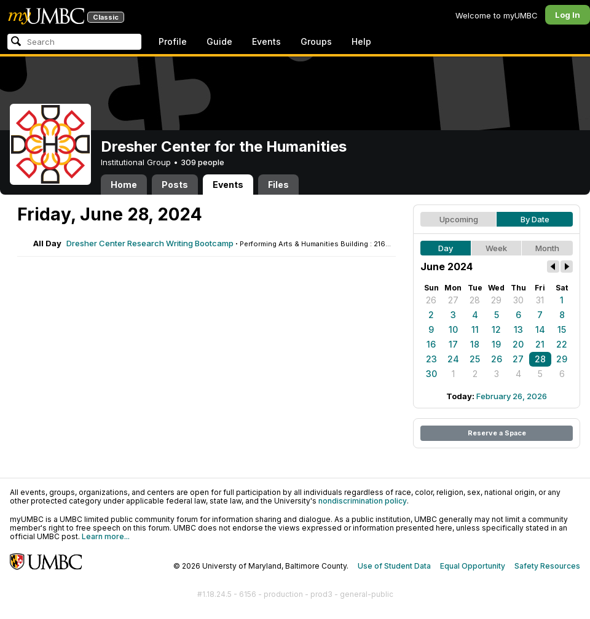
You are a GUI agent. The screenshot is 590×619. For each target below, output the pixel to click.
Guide (219, 41)
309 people (202, 162)
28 (475, 300)
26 (431, 300)
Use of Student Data (394, 565)
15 (561, 329)
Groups (316, 41)
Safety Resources (547, 565)
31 (540, 300)
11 (475, 329)
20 (518, 344)
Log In (567, 15)
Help (361, 41)
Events (266, 41)
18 (474, 344)
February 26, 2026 (511, 396)
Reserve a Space (497, 433)
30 (518, 300)
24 (453, 359)
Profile (173, 41)
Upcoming (458, 219)
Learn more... (106, 536)
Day (445, 248)
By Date (535, 219)
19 (496, 344)
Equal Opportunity (472, 565)
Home (124, 184)
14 (540, 329)
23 (431, 359)
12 (496, 329)
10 (453, 329)
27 (453, 300)
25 (475, 359)
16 (431, 344)
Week (496, 248)
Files (278, 184)
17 (453, 344)
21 (540, 344)
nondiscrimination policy (362, 500)
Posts (175, 184)
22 (561, 344)
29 (496, 300)
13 (518, 329)
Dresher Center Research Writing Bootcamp (150, 243)
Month (547, 248)
